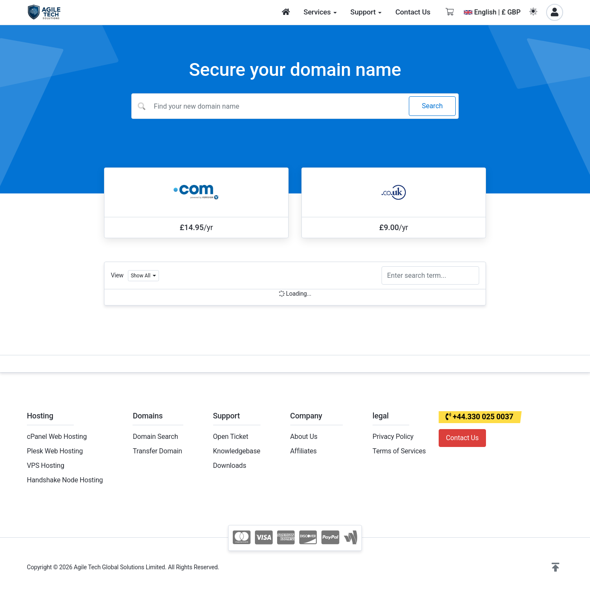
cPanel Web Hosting (57, 436)
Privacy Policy (393, 436)
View (117, 275)
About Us (304, 436)
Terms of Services (399, 451)
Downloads (229, 465)
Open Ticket (231, 436)
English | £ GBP (492, 12)
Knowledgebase (236, 451)
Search (432, 106)
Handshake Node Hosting (65, 480)
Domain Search (155, 436)
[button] (555, 567)
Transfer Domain (157, 451)
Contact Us (462, 438)
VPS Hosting (45, 465)
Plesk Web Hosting (55, 451)
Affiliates (303, 451)
